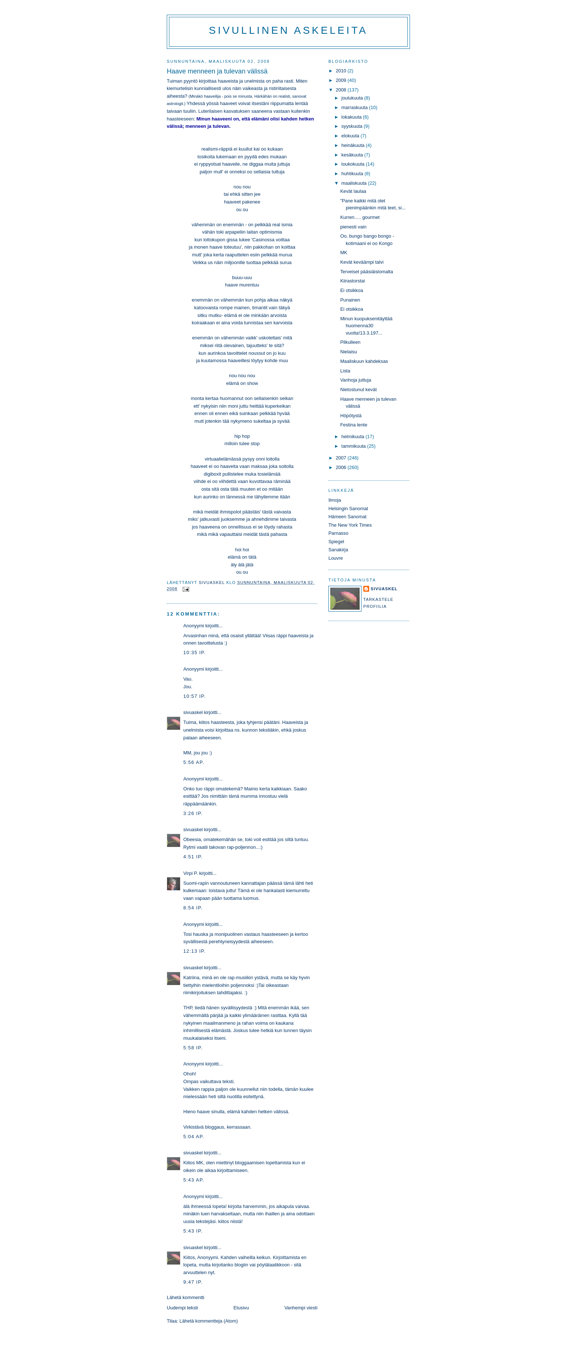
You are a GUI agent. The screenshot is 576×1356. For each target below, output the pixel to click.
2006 (342, 467)
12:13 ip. (194, 951)
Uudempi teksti (182, 1307)
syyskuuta (352, 126)
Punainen (350, 300)
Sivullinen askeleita (288, 30)
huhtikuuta (352, 173)
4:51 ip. (193, 856)
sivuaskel (193, 712)
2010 (342, 70)
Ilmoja (334, 500)
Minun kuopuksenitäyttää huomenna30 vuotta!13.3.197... (366, 326)
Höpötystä (350, 415)
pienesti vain (353, 227)
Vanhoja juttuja (355, 380)
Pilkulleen (350, 342)
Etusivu (241, 1307)
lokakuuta (352, 117)
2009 (342, 80)
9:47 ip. (193, 1282)
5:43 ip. (193, 1231)
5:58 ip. (193, 1047)
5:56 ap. (193, 762)
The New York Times (350, 525)
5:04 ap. (193, 1136)
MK (343, 252)
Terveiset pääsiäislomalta (366, 271)
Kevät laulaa (353, 191)
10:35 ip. (194, 652)
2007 (342, 458)
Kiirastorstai (352, 281)
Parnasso (338, 533)
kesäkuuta (352, 155)
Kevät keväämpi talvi (362, 262)
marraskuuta (355, 107)
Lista (345, 371)
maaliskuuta (354, 183)
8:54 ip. (193, 907)
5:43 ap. (193, 1180)
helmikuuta (353, 436)
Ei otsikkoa (351, 290)
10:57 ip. (194, 696)
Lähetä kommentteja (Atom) (209, 1321)
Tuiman (174, 81)
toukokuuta (353, 164)
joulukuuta (352, 98)
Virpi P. (190, 873)
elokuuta (350, 135)
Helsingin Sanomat (348, 508)
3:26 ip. (193, 813)
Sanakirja (338, 549)
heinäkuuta (353, 145)
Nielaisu (348, 351)
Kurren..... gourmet (359, 217)
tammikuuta (354, 446)
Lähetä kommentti (185, 1297)
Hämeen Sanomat (347, 516)
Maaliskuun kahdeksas (364, 361)
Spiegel (336, 541)
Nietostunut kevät (358, 389)
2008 (342, 90)
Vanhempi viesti (300, 1307)
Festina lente (353, 425)
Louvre (335, 558)
